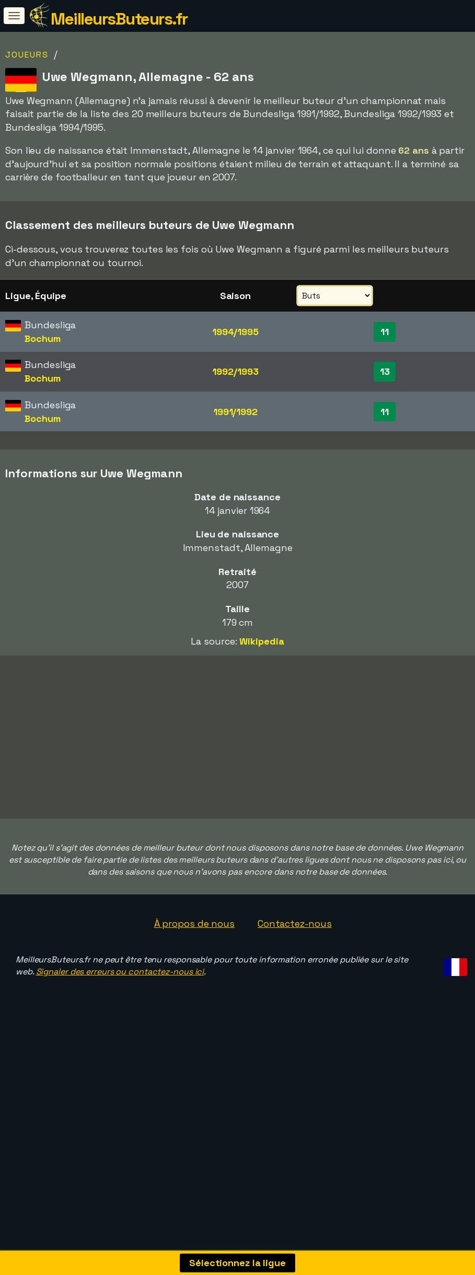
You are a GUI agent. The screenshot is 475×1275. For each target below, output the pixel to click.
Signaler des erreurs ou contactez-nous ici (120, 1033)
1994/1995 (235, 332)
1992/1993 (235, 371)
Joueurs (27, 54)
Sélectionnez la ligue (237, 1263)
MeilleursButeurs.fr (119, 18)
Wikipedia (261, 641)
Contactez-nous (295, 985)
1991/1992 (235, 412)
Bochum (42, 338)
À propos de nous (194, 985)
